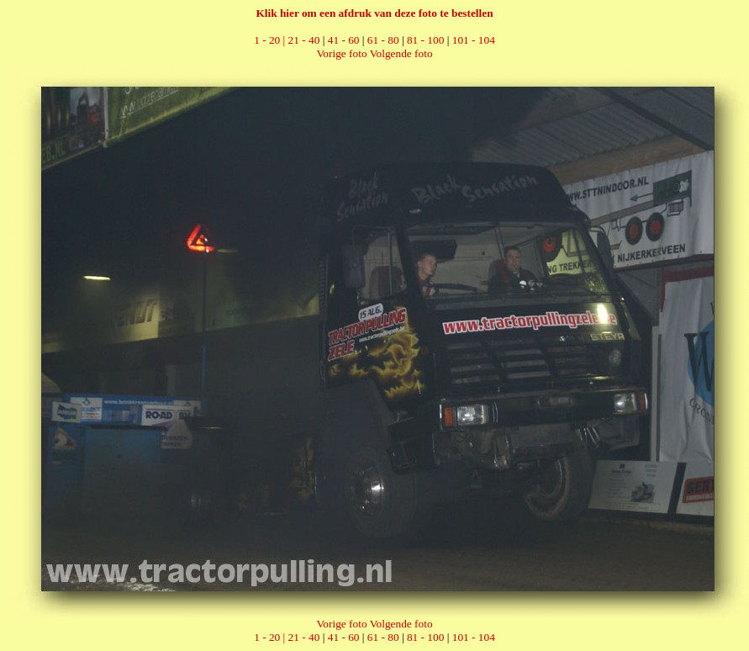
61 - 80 (383, 40)
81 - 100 (425, 40)
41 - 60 (344, 40)
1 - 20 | (270, 40)
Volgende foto (401, 53)
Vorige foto (341, 53)
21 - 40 (304, 40)
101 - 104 (473, 40)
